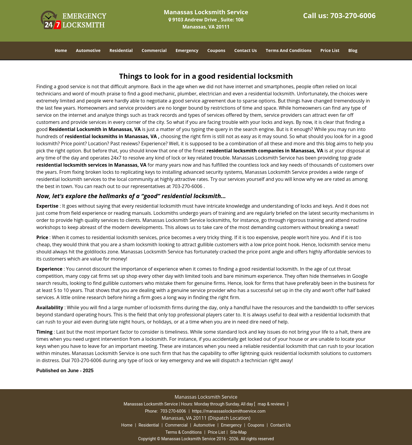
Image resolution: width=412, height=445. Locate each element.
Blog (352, 50)
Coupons (216, 50)
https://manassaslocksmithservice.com (229, 411)
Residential (121, 50)
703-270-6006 (353, 15)
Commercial (154, 50)
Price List (329, 50)
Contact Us (245, 50)
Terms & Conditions (184, 432)
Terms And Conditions (289, 50)
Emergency (187, 50)
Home (61, 50)
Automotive (88, 50)
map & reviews (272, 404)
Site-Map (238, 432)
